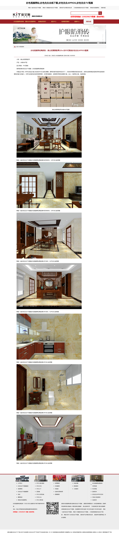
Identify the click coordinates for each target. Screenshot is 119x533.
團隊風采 (20, 497)
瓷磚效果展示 (42, 21)
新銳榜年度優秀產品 (99, 514)
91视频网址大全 (68, 532)
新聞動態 (57, 483)
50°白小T (39, 488)
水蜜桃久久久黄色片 (97, 532)
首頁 (17, 46)
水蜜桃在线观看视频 (87, 532)
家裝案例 (22, 46)
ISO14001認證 (90, 509)
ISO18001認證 (98, 509)
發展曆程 (20, 488)
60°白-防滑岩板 (40, 494)
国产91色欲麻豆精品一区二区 (45, 532)
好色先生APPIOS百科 (97, 494)
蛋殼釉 (38, 491)
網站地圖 (9, 532)
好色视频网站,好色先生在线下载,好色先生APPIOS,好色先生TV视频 (59, 3)
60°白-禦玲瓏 (40, 500)
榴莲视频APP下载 (107, 532)
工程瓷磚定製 (94, 506)
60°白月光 (39, 486)
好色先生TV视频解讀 (23, 486)
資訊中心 (53, 21)
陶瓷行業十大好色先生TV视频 (71, 514)
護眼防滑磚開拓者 (37, 16)
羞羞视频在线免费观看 (58, 532)
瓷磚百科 (94, 491)
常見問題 (94, 488)
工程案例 (76, 488)
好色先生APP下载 (33, 532)
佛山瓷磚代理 (86, 506)
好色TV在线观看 (24, 532)
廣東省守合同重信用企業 (66, 7)
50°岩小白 (39, 497)
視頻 (19, 494)
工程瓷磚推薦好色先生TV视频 (81, 7)
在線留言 (94, 500)
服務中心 (77, 21)
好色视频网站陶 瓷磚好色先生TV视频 (73, 503)
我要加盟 (103, 7)
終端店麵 (76, 483)
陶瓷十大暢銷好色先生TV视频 (50, 7)
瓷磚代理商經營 (59, 491)
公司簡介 (20, 483)
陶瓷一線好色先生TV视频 (34, 7)
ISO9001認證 (82, 509)
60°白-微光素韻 (40, 483)
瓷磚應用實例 (65, 21)
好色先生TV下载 (16, 532)
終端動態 (57, 486)
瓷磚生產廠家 (78, 506)
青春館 (56, 488)
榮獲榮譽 (57, 494)
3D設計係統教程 (96, 497)
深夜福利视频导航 (77, 532)
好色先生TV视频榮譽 (23, 491)
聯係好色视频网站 (94, 7)
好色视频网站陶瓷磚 (38, 68)
